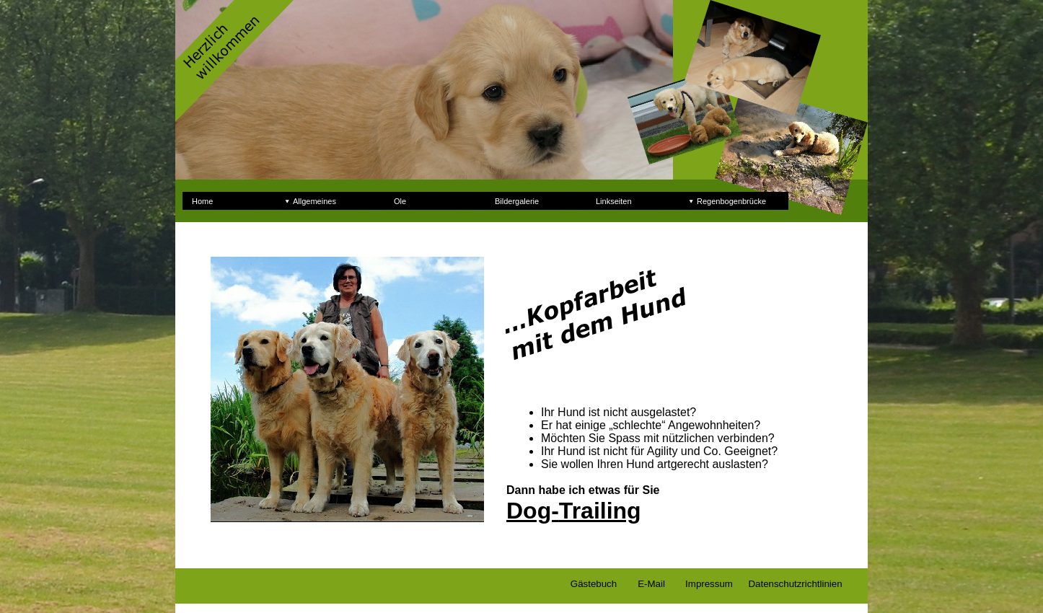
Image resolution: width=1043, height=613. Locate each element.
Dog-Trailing (573, 511)
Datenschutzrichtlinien (795, 583)
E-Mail (651, 583)
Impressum (709, 583)
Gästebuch (594, 583)
